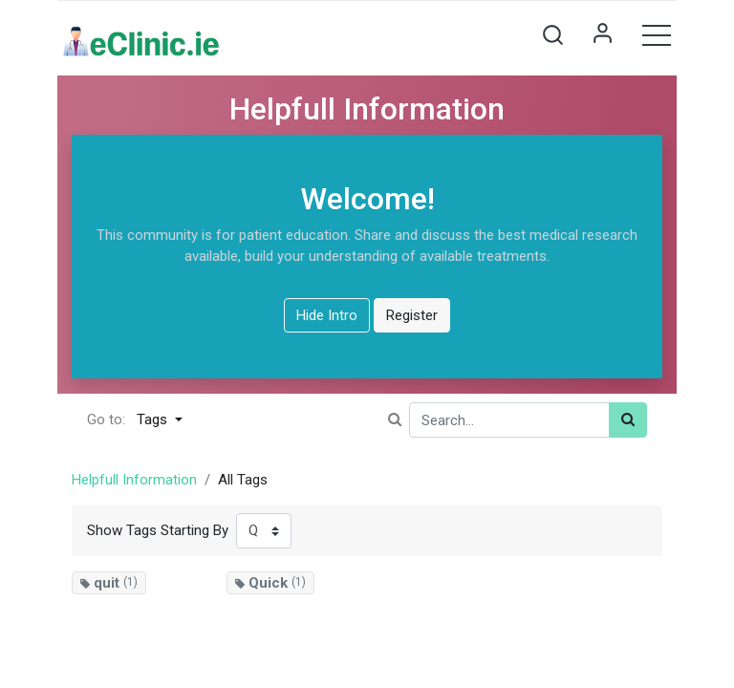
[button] (552, 34)
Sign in (602, 34)
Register (412, 315)
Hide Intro (326, 315)
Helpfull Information (134, 479)
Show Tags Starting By (157, 530)
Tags (154, 419)
